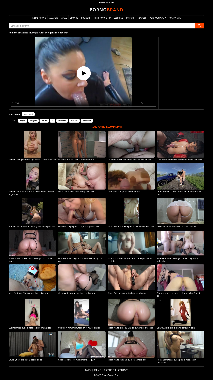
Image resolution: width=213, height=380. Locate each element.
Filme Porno (39, 17)
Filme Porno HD (102, 17)
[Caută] (199, 25)
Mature (130, 17)
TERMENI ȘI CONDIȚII (105, 370)
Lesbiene (118, 17)
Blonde (74, 17)
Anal (64, 17)
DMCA (88, 370)
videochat (87, 120)
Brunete (85, 17)
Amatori (53, 17)
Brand (106, 10)
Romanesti (175, 17)
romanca (62, 120)
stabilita (74, 120)
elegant (33, 120)
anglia (22, 120)
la (52, 120)
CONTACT (123, 370)
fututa (44, 120)
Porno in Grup (158, 17)
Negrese (141, 17)
